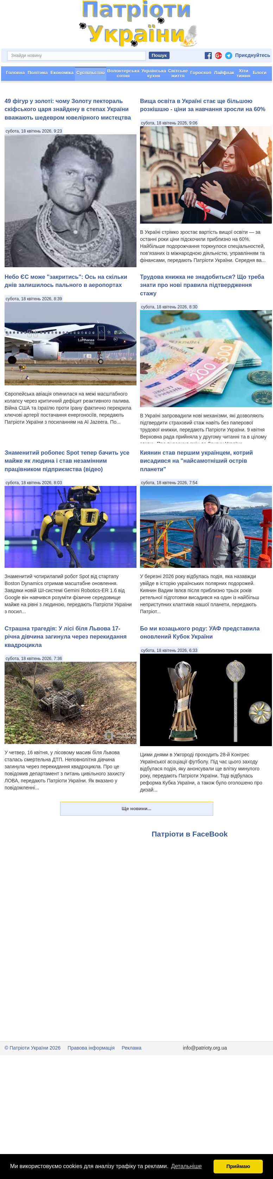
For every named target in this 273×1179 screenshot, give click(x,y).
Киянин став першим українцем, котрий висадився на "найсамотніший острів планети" (196, 485)
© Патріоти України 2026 (33, 1073)
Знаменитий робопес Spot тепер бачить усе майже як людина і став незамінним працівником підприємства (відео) (67, 485)
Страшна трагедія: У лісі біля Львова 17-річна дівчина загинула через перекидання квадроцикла (66, 661)
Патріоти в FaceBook (190, 859)
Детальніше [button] (186, 1166)
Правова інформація (91, 1073)
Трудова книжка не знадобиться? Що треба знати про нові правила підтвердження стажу (202, 310)
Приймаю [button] (238, 1166)
